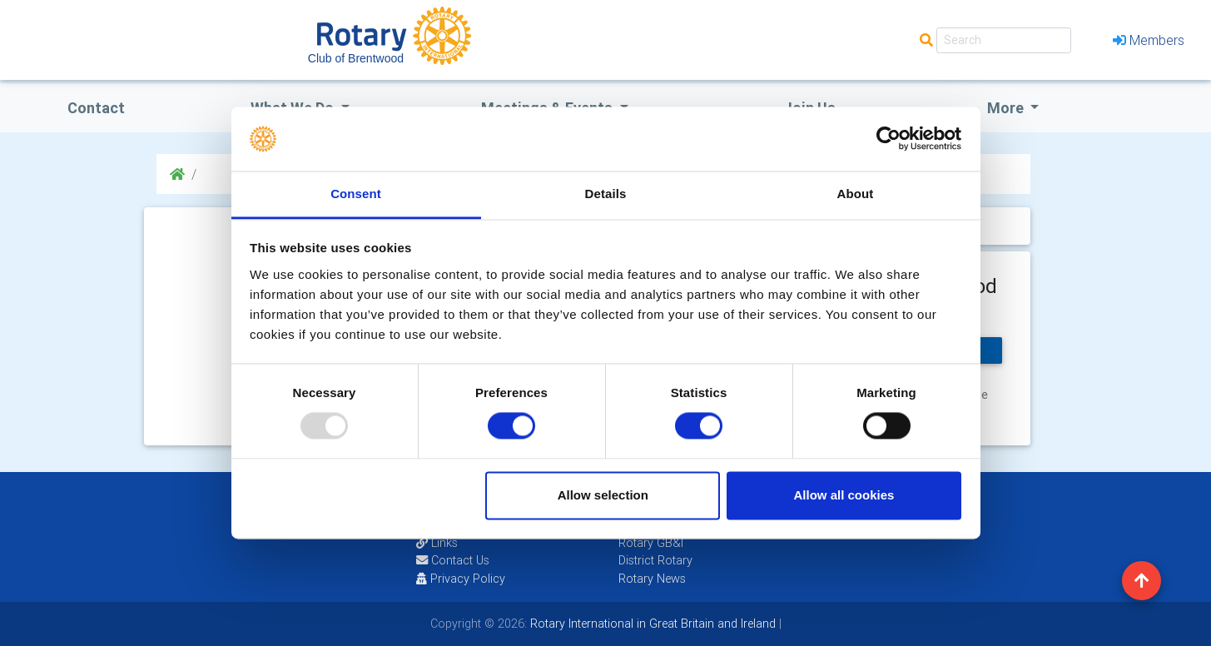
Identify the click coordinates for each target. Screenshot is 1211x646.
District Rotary (655, 560)
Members (1148, 40)
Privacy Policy (460, 578)
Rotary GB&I (650, 542)
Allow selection (603, 495)
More (1007, 107)
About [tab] (855, 193)
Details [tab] (606, 193)
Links (437, 542)
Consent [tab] (355, 193)
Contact (96, 107)
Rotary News (652, 578)
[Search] (1003, 40)
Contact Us (452, 560)
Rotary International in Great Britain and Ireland (651, 623)
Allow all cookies (843, 495)
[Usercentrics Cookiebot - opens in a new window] (888, 139)
